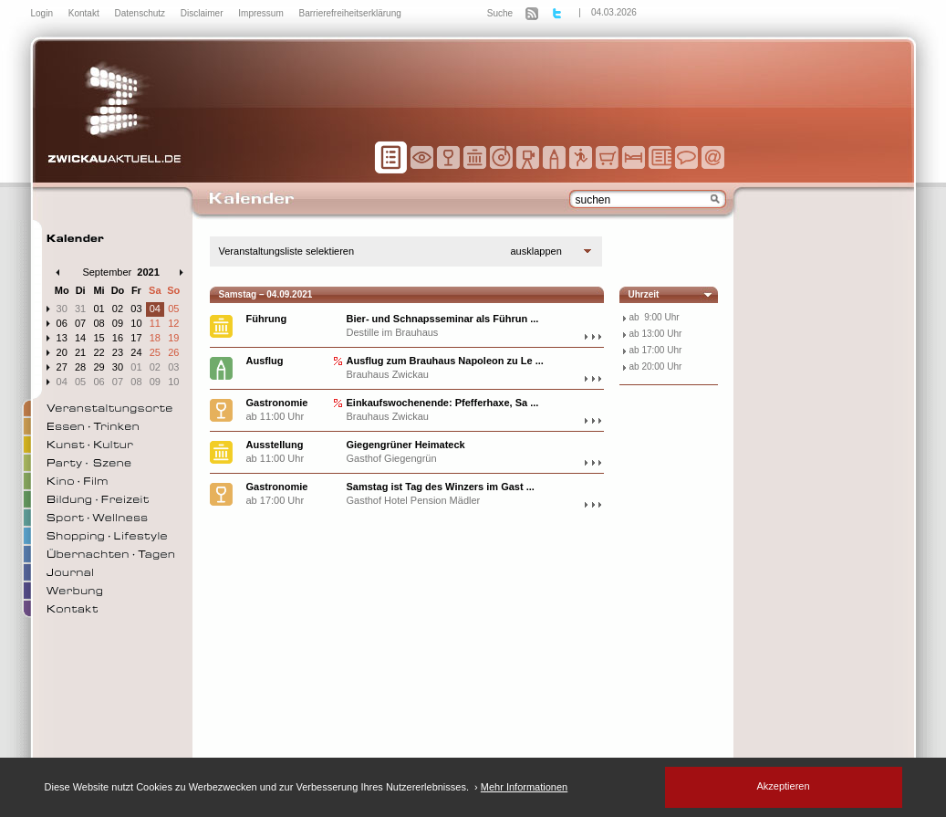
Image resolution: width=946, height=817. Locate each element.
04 (155, 308)
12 (173, 323)
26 (173, 352)
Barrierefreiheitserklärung (350, 13)
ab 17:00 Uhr (655, 350)
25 (155, 352)
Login (43, 13)
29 (98, 366)
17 (135, 337)
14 (80, 337)
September (106, 272)
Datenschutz (140, 13)
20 (62, 352)
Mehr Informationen (524, 786)
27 (62, 366)
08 (98, 323)
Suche (500, 13)
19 (173, 337)
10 (135, 323)
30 (62, 308)
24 (135, 352)
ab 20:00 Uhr (655, 366)
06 (62, 323)
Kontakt (85, 13)
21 (80, 352)
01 (98, 308)
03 (135, 308)
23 (117, 352)
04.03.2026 (614, 12)
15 (98, 337)
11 (155, 323)
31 (80, 308)
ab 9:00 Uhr (654, 317)
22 (98, 352)
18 (155, 337)
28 (80, 366)
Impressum (262, 13)
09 (117, 323)
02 (117, 308)
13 (62, 337)
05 (173, 308)
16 (117, 337)
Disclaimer (203, 13)
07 (80, 323)
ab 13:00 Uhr (655, 334)
